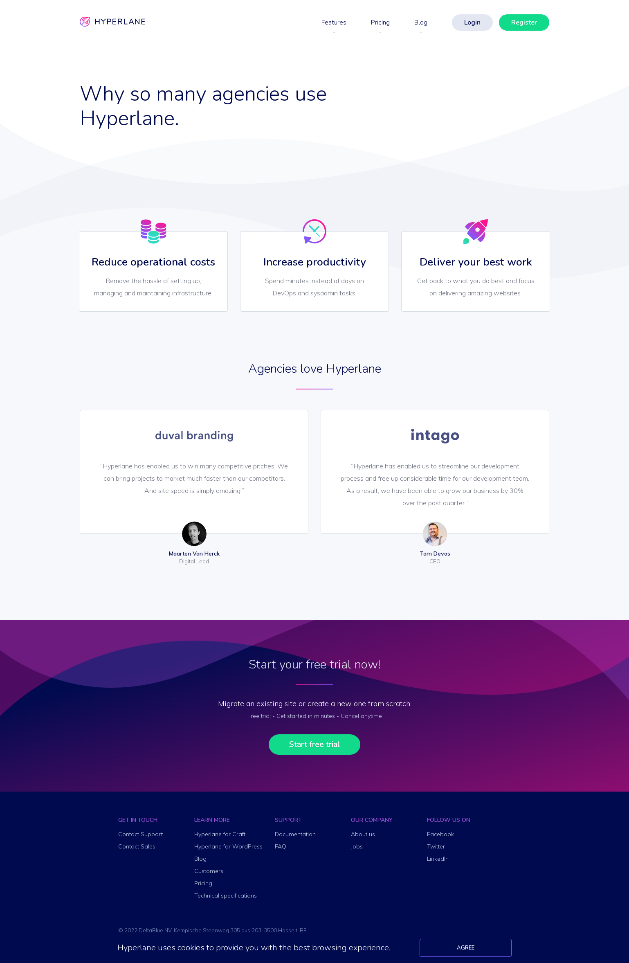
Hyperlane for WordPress (228, 846)
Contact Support (140, 834)
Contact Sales (136, 846)
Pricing (380, 22)
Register (524, 22)
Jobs (357, 846)
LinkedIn (438, 858)
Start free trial (314, 744)
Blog (420, 22)
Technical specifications (225, 895)
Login (472, 22)
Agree (465, 948)
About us (363, 834)
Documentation (295, 834)
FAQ (280, 846)
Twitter (436, 846)
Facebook (440, 834)
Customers (208, 871)
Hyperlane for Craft (219, 834)
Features (333, 22)
